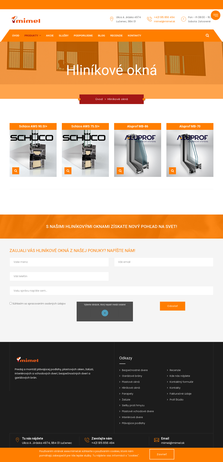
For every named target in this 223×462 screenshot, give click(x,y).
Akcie (50, 35)
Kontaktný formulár (181, 382)
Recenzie (116, 35)
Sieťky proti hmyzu (133, 405)
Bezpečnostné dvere (135, 370)
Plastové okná (131, 382)
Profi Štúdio (176, 399)
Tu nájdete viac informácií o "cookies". (116, 455)
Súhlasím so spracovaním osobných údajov (39, 303)
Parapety (127, 393)
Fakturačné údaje (180, 393)
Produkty (31, 35)
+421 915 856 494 (164, 17)
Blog (101, 35)
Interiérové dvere (132, 417)
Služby (64, 35)
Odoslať (172, 306)
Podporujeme (83, 35)
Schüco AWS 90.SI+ (33, 126)
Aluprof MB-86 (137, 126)
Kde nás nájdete (180, 376)
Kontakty (134, 35)
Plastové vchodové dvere (138, 411)
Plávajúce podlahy (133, 423)
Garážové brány (132, 376)
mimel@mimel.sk (164, 21)
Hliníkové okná (131, 388)
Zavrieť (162, 454)
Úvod (15, 35)
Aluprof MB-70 (189, 126)
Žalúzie (126, 399)
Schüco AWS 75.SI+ (85, 126)
